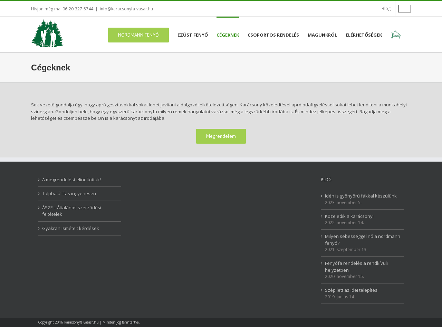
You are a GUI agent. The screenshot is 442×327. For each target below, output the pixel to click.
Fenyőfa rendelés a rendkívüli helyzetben (356, 266)
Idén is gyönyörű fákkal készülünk (361, 196)
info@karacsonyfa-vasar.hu (126, 9)
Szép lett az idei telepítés (351, 290)
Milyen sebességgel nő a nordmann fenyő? (362, 239)
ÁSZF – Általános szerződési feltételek (71, 211)
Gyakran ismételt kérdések (70, 228)
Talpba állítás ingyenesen (69, 193)
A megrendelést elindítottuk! (71, 179)
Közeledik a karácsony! (349, 216)
